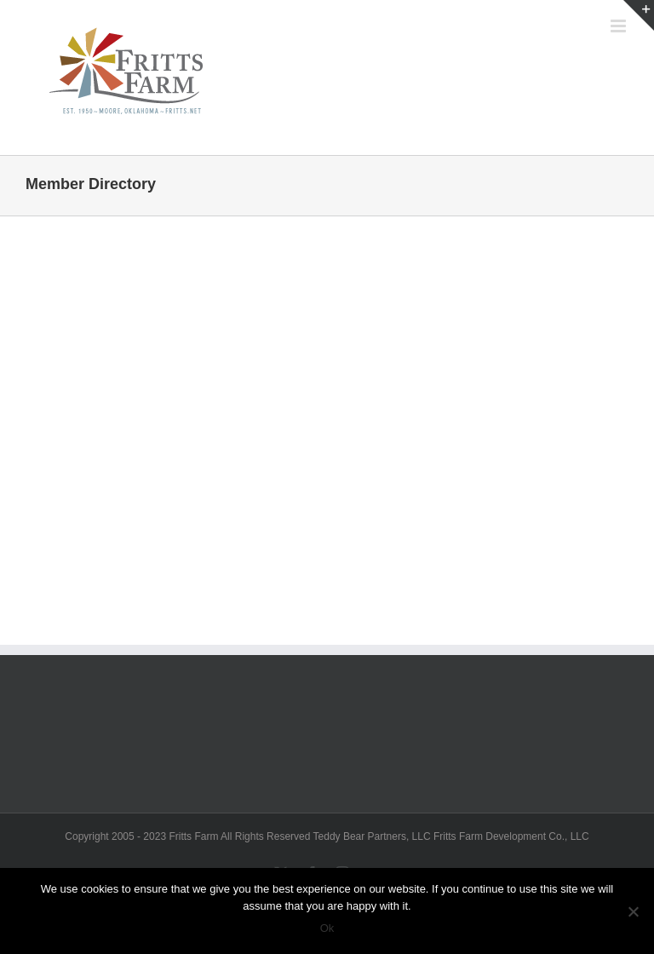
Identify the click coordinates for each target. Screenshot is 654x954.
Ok (327, 928)
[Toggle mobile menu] (619, 26)
